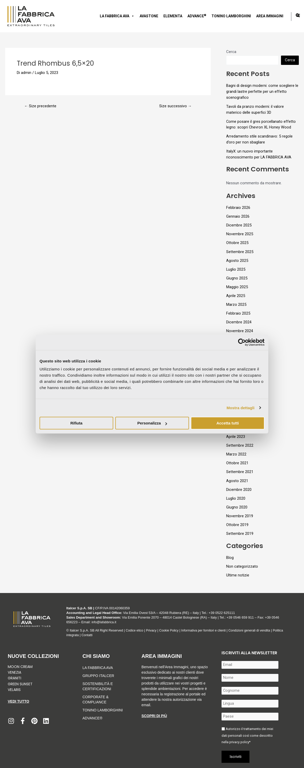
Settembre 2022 (239, 442)
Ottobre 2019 (237, 521)
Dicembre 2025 (239, 224)
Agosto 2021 (237, 477)
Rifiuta (76, 423)
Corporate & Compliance (95, 699)
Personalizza (152, 423)
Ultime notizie (237, 570)
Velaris (14, 689)
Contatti (88, 635)
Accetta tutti (227, 423)
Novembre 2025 (239, 233)
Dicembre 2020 (239, 486)
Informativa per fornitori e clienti (208, 630)
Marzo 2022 (236, 451)
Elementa (172, 16)
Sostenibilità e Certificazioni (97, 686)
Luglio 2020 (236, 494)
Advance (196, 15)
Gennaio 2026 (237, 215)
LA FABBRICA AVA (97, 668)
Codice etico (135, 630)
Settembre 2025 (239, 250)
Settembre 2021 (239, 468)
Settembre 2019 (239, 529)
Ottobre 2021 (237, 459)
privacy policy (239, 742)
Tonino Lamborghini (231, 16)
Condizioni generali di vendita (255, 630)
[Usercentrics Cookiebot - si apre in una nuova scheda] (241, 342)
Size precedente (40, 106)
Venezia (14, 672)
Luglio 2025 (236, 267)
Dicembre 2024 (239, 320)
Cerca (231, 51)
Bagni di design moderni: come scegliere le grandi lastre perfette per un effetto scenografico (262, 91)
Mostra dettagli (240, 408)
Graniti (15, 678)
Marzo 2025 (236, 302)
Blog (230, 553)
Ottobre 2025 (237, 241)
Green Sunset (20, 684)
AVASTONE (149, 16)
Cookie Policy (171, 630)
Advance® (92, 718)
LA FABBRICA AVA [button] (117, 16)
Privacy (152, 630)
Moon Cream (20, 666)
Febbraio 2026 (238, 206)
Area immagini (269, 16)
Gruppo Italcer (98, 676)
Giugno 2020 (236, 503)
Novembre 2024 (239, 328)
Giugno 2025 (236, 276)
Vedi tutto (18, 701)
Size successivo (175, 106)
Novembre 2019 (239, 512)
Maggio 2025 (237, 285)
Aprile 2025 (235, 294)
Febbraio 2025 (238, 311)
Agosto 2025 (237, 259)
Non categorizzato (242, 562)
